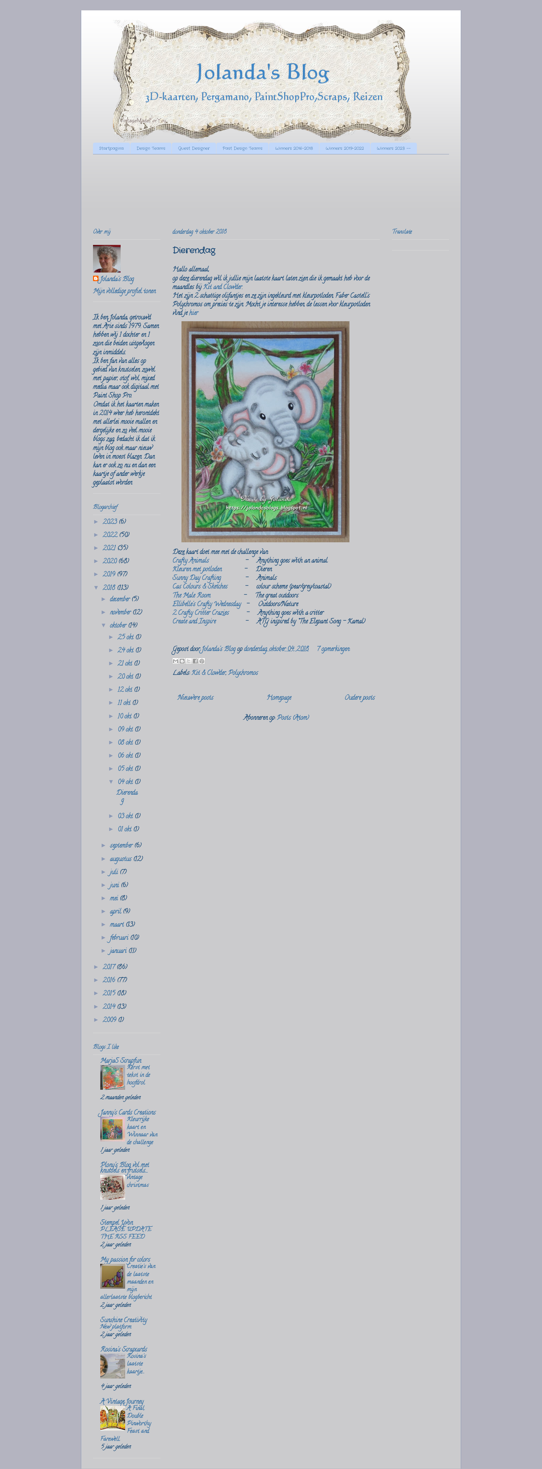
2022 (111, 536)
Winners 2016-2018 (294, 148)
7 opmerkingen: (333, 650)
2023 (111, 522)
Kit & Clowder (208, 673)
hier (193, 313)
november (121, 613)
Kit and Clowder (222, 288)
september (122, 846)
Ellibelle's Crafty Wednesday (206, 605)
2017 (109, 968)
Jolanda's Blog (117, 280)
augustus (121, 860)
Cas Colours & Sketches (199, 587)
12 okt (126, 690)
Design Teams (151, 148)
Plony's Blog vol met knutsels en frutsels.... (124, 1168)
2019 (110, 575)
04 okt (126, 783)
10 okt (125, 717)
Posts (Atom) (293, 718)
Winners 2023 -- (394, 148)
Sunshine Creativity (123, 1321)
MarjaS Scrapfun (120, 1061)
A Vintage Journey (121, 1402)
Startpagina (111, 148)
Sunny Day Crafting (196, 578)
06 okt (126, 756)
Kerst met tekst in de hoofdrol (138, 1075)
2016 (110, 981)
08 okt (126, 743)
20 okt (126, 677)
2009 (110, 1021)
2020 (110, 562)
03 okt (126, 817)
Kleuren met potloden (197, 570)
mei (115, 899)
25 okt (126, 638)
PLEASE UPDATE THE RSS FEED (125, 1233)
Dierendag (193, 251)
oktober (119, 626)
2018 (110, 588)
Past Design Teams (242, 148)
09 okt (126, 730)
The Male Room (191, 596)
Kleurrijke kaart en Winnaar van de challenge (142, 1131)
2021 (110, 549)
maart (117, 925)
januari (119, 951)
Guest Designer (194, 148)
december (120, 600)
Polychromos (243, 673)
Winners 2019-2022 (345, 148)
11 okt (125, 703)
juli (115, 873)
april (116, 912)
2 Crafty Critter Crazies (200, 613)
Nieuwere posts (195, 698)
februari (120, 938)
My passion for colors (125, 1260)
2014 (110, 1007)
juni (115, 886)
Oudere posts (359, 698)
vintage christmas (138, 1181)
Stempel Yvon (116, 1223)
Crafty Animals (190, 561)
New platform (115, 1327)
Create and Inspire (194, 622)
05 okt (126, 769)
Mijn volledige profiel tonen (124, 292)
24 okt (126, 651)
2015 (110, 994)
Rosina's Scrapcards (123, 1350)
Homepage (279, 698)
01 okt (125, 830)
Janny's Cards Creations (128, 1113)
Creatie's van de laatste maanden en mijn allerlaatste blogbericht (127, 1282)
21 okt (126, 664)
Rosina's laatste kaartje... (136, 1364)
